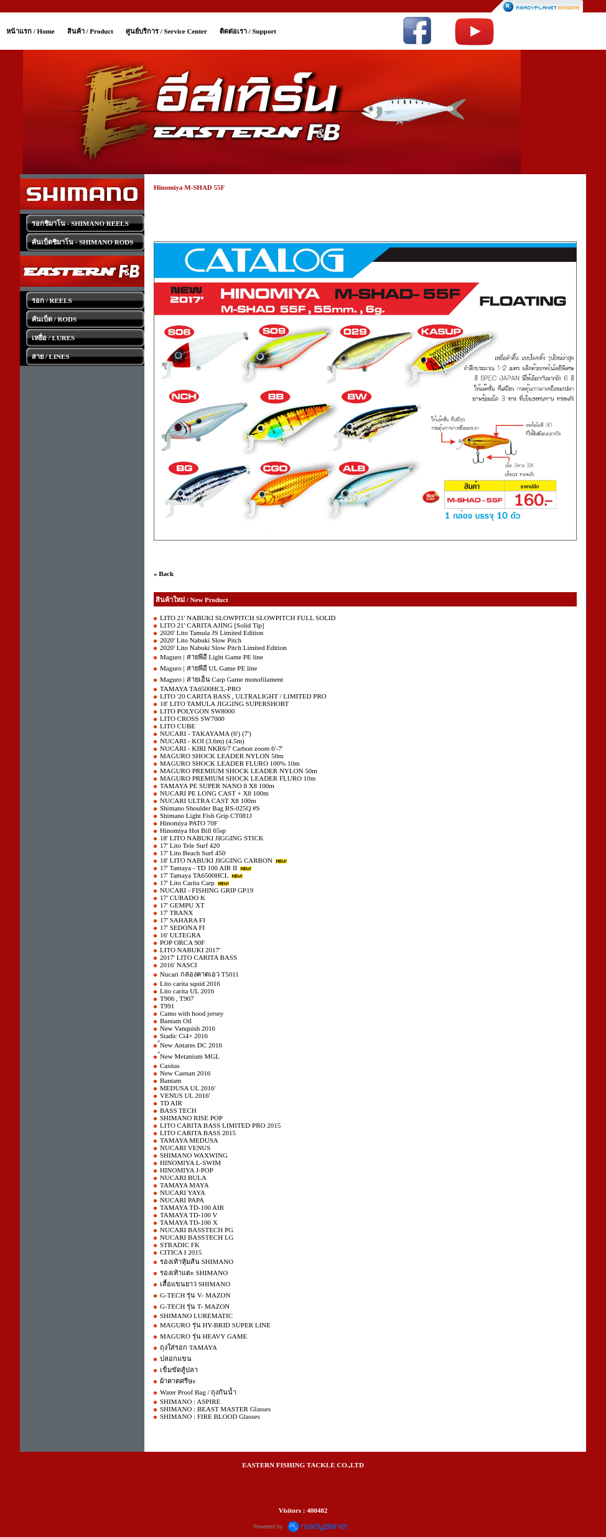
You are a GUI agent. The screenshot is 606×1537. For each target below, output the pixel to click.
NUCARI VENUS (185, 1147)
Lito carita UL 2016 (187, 991)
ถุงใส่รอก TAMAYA (188, 1347)
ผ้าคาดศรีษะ (178, 1381)
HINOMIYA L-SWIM (190, 1162)
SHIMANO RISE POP (191, 1117)
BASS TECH (178, 1110)
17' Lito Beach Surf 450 (192, 853)
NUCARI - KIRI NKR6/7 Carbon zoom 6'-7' (221, 748)
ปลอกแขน (176, 1358)
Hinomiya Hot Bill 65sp (193, 830)
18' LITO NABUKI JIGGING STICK (212, 838)
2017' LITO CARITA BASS (198, 957)
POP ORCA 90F (182, 942)
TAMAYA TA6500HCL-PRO (200, 688)
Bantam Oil (176, 1020)
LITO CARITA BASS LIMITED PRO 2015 (220, 1125)
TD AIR (171, 1103)
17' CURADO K (182, 897)
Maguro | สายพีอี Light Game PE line (211, 657)
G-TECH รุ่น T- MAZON (195, 1306)
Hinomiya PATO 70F (189, 823)
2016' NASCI (178, 964)
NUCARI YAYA (182, 1192)
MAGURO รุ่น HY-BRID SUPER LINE (215, 1325)
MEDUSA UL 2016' (188, 1088)
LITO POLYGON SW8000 (197, 711)
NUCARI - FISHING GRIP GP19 (206, 890)
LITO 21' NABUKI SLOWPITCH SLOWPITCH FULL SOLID (247, 617)
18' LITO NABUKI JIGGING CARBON (216, 860)
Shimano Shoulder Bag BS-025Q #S (210, 808)
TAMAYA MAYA (184, 1185)
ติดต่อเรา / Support (248, 31)
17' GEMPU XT (182, 905)
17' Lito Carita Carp (187, 882)
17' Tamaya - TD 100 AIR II (198, 867)
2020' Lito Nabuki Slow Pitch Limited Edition (223, 647)
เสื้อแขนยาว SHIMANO (195, 1284)
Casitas (170, 1065)
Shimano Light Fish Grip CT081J (206, 815)
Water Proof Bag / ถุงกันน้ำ (198, 1392)
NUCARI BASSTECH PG (196, 1229)
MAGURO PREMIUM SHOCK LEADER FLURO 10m (237, 778)
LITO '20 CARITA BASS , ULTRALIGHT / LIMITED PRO (243, 696)
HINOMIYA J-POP (186, 1170)
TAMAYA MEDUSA (189, 1140)
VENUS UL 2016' (185, 1095)
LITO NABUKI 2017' (190, 950)
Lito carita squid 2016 (190, 983)
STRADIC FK (180, 1244)
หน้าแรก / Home (30, 31)
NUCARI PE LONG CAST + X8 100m (214, 793)
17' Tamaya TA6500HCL (194, 875)
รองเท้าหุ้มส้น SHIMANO (196, 1261)
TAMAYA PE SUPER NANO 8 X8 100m (217, 785)
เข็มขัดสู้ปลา (179, 1369)
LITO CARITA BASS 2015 (198, 1132)
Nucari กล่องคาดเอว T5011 (199, 974)
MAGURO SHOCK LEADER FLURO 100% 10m (230, 763)
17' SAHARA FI (182, 920)
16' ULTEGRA (180, 935)
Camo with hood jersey (191, 1013)
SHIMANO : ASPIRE (190, 1401)
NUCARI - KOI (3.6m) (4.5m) (202, 741)
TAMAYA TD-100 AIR (192, 1207)
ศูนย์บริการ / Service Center (166, 31)
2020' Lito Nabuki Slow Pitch (200, 640)
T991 (167, 1006)
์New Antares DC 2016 (191, 1045)
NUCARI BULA (183, 1177)
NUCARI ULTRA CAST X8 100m (208, 800)
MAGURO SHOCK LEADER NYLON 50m (222, 755)
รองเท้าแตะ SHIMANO (194, 1272)
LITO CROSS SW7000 (192, 718)
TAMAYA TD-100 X (189, 1222)
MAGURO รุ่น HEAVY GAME (203, 1336)
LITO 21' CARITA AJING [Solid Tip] (212, 625)
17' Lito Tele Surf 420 (190, 845)
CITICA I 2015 (181, 1252)
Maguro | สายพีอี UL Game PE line (208, 668)
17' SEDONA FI (182, 927)
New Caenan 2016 (185, 1073)
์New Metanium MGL (190, 1056)
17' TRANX (176, 912)
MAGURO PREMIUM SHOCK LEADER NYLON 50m (238, 770)
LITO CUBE (177, 726)
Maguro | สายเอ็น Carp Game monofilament (221, 679)
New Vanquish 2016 (187, 1028)
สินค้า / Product (90, 31)
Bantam (170, 1080)
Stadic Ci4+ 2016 (184, 1035)
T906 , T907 (177, 998)
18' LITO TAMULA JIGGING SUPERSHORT (224, 703)
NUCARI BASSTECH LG (197, 1237)
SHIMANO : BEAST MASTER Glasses (215, 1409)
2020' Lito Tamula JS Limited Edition (211, 632)
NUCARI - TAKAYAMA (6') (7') (205, 733)
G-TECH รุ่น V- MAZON (195, 1295)
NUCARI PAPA (182, 1200)
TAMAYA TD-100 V (188, 1215)
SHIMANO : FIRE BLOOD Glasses (210, 1416)
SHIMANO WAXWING (194, 1155)
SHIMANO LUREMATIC (196, 1315)
